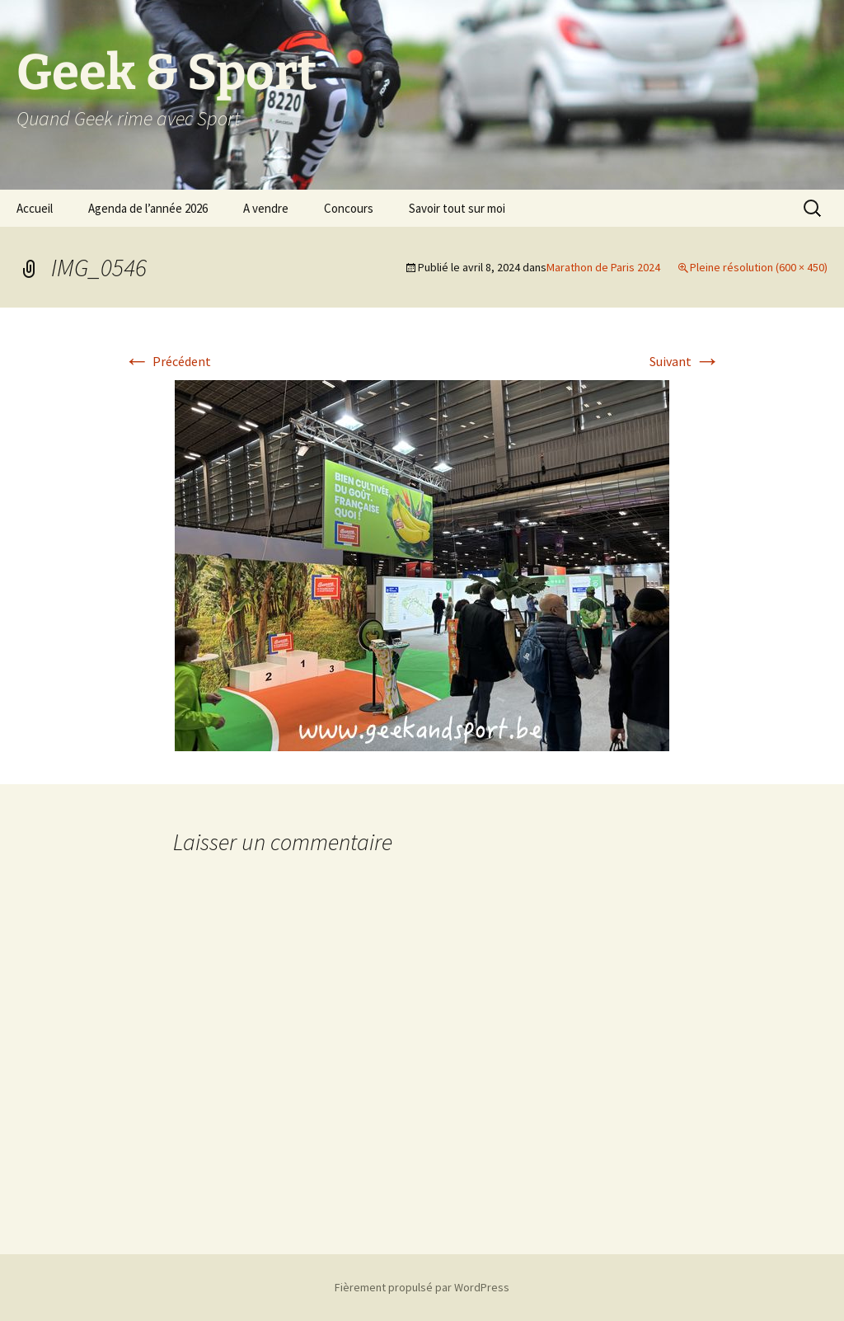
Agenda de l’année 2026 (148, 208)
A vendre (265, 208)
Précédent (167, 361)
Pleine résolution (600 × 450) (759, 267)
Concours (348, 208)
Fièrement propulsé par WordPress (422, 1287)
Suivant (684, 361)
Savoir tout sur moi (457, 208)
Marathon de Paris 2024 (603, 267)
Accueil (34, 208)
